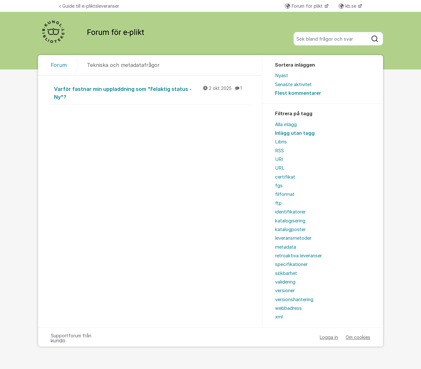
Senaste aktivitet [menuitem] (293, 84)
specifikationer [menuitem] (291, 264)
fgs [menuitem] (279, 186)
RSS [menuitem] (279, 151)
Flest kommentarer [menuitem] (298, 93)
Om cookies (358, 337)
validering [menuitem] (285, 282)
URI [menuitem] (279, 159)
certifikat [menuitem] (285, 177)
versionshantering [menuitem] (294, 299)
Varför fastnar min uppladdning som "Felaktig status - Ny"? (151, 92)
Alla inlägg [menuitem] (286, 124)
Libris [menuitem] (281, 142)
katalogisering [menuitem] (290, 221)
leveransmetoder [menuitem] (293, 238)
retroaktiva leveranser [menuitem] (298, 256)
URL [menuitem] (280, 168)
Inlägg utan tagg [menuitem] (295, 133)
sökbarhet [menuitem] (286, 273)
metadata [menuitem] (285, 247)
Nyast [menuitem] (281, 75)
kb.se (348, 6)
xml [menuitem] (279, 317)
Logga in (329, 337)
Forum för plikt (304, 6)
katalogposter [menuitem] (290, 229)
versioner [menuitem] (285, 290)
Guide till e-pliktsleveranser (89, 6)
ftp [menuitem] (278, 203)
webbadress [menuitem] (288, 308)
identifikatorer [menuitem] (290, 212)
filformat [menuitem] (285, 194)
